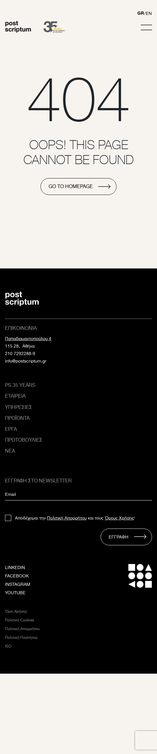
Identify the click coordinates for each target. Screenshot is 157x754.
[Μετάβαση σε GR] (140, 14)
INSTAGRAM (17, 584)
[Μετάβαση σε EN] (149, 14)
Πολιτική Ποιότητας (21, 637)
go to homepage (71, 186)
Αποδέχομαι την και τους (75, 518)
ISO (8, 646)
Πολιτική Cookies (19, 620)
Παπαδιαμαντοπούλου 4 (28, 338)
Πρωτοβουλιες (23, 440)
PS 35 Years (20, 385)
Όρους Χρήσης (119, 518)
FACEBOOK (17, 576)
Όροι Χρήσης (16, 611)
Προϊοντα (17, 418)
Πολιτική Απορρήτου (67, 518)
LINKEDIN (15, 567)
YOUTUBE (15, 592)
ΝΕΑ (10, 451)
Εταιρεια (15, 396)
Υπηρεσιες (18, 407)
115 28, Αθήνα (20, 346)
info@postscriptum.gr (25, 361)
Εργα (11, 429)
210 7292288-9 (20, 353)
